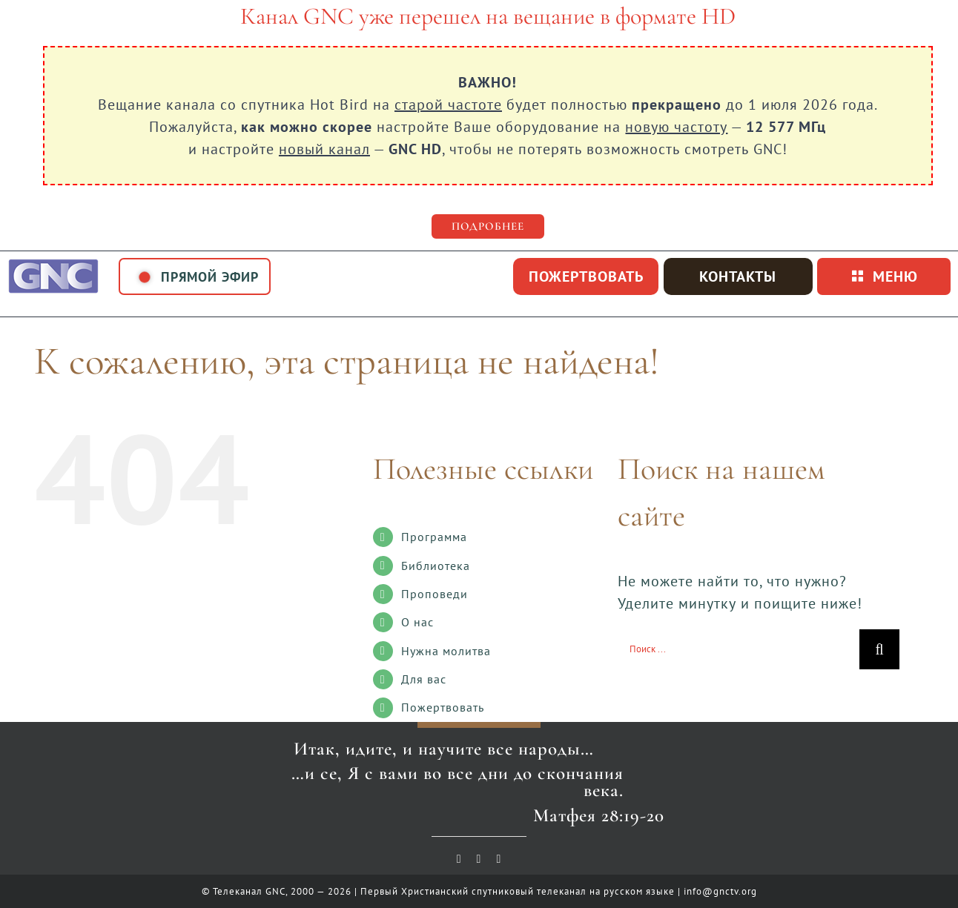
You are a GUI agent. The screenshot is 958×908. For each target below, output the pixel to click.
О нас (417, 621)
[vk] (479, 859)
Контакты (737, 276)
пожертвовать (586, 276)
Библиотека (435, 565)
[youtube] (459, 859)
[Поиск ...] (738, 649)
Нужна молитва (446, 650)
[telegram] (498, 859)
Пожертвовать (442, 707)
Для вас (423, 679)
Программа (434, 536)
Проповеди (434, 593)
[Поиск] (879, 649)
